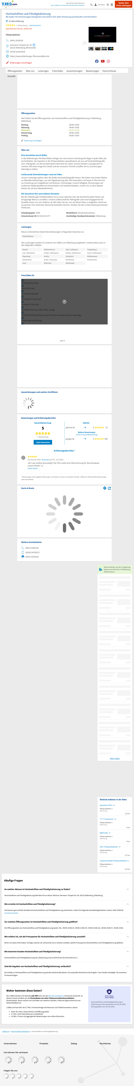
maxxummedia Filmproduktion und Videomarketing (115, 860)
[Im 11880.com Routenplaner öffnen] (105, 488)
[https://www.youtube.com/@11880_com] (31, 1076)
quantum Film (106, 805)
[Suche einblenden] (92, 4)
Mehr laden (115, 758)
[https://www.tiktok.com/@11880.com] (18, 1076)
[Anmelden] (100, 4)
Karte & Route (109, 70)
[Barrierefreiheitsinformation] (109, 4)
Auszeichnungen (74, 70)
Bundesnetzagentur (56, 996)
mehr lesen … (34, 468)
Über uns (30, 70)
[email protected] (11, 913)
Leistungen (43, 70)
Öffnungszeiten (15, 70)
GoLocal (45, 459)
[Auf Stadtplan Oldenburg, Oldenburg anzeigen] (109, 488)
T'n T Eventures (106, 819)
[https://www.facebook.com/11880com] (6, 1076)
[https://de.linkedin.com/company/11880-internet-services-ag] (25, 1076)
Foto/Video (57, 70)
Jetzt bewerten (43, 442)
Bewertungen (92, 70)
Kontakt (11, 76)
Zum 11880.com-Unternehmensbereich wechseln (68, 5)
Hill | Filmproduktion (109, 846)
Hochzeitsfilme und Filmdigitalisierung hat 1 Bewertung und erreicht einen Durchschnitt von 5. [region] (41, 957)
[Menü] (113, 4)
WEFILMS (104, 833)
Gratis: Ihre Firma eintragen (123, 4)
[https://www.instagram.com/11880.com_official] (12, 1076)
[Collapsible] (128, 889)
